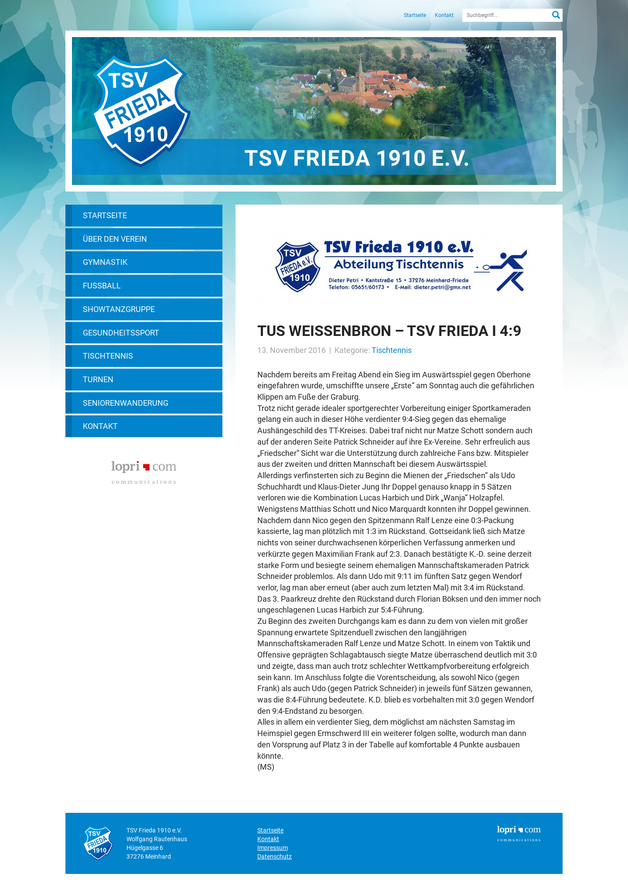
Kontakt (444, 15)
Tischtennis (108, 355)
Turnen (98, 379)
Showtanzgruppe (119, 309)
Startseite (415, 15)
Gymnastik (105, 262)
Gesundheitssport (121, 332)
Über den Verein (115, 238)
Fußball (102, 285)
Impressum (272, 847)
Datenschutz (274, 856)
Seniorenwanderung (125, 403)
